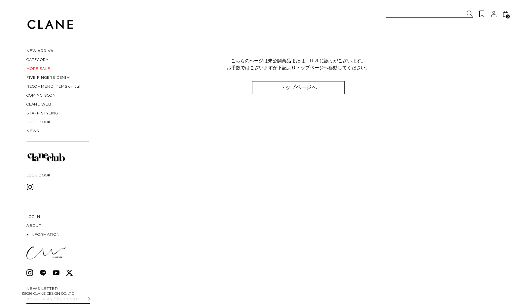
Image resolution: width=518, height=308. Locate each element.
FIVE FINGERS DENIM (48, 77)
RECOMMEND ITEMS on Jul (53, 86)
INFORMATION (43, 234)
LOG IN (33, 216)
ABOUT (33, 225)
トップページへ (298, 87)
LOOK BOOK (38, 122)
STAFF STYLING (42, 113)
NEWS (32, 131)
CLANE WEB (38, 104)
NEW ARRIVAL (41, 50)
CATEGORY (37, 59)
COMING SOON (41, 95)
